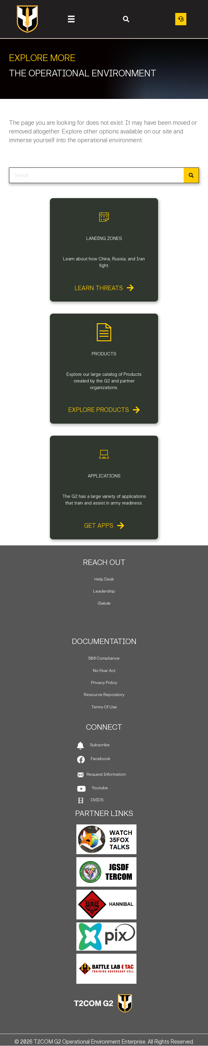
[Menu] (71, 18)
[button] (126, 19)
